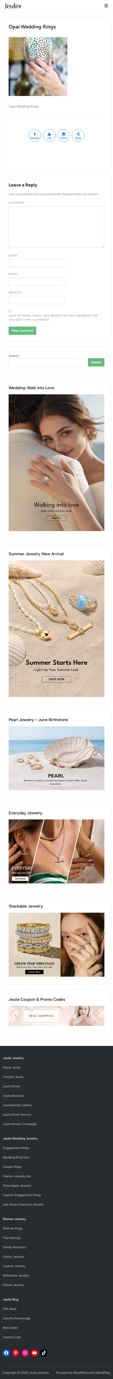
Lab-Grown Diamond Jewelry (23, 1204)
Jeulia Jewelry (39, 1372)
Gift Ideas (9, 1309)
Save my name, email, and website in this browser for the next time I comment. (53, 317)
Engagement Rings (16, 1148)
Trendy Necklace (14, 1247)
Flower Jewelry (13, 1285)
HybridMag (102, 1372)
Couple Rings (12, 1167)
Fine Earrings (12, 1238)
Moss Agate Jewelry (17, 1185)
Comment (18, 203)
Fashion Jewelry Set (17, 1176)
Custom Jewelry (14, 1266)
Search (14, 356)
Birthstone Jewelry (16, 1275)
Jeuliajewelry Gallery (17, 1105)
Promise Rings (12, 1228)
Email (13, 274)
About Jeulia (11, 1067)
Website (15, 292)
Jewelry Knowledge (16, 1318)
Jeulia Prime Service (17, 1114)
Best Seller (10, 1328)
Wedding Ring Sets (16, 1157)
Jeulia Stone (11, 1086)
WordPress (80, 1372)
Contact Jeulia (13, 1077)
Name (13, 255)
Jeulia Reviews (13, 1096)
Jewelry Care (12, 1337)
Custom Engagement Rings (22, 1195)
